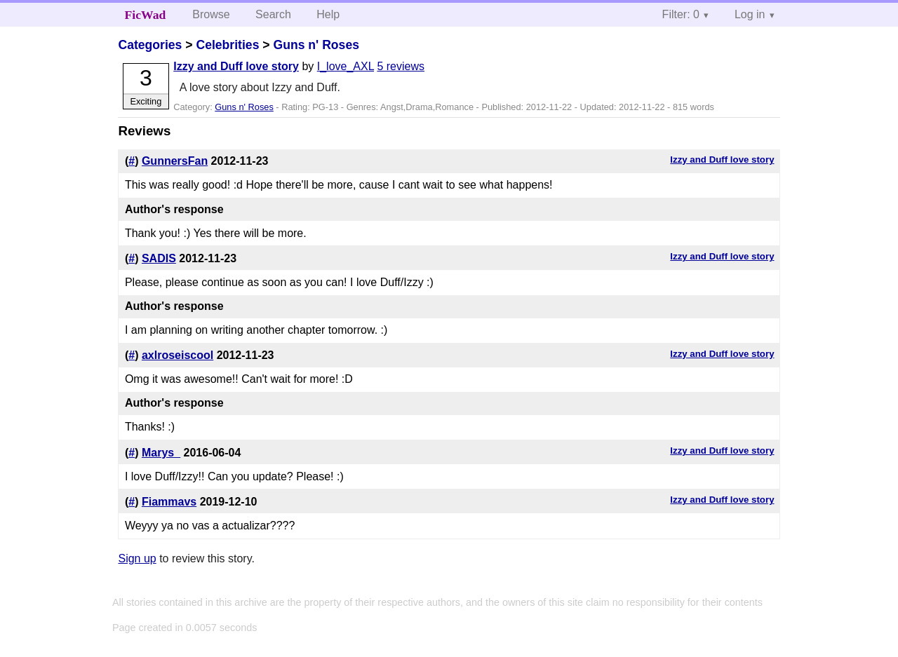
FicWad (145, 15)
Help (328, 14)
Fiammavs (169, 502)
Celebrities (227, 45)
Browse (210, 14)
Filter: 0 (680, 14)
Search (273, 14)
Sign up (137, 558)
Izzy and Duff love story (236, 66)
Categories (150, 45)
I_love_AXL (345, 66)
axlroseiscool (177, 355)
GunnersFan (175, 161)
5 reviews (400, 66)
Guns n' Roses (315, 45)
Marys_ (161, 453)
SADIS (159, 258)
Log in (750, 14)
